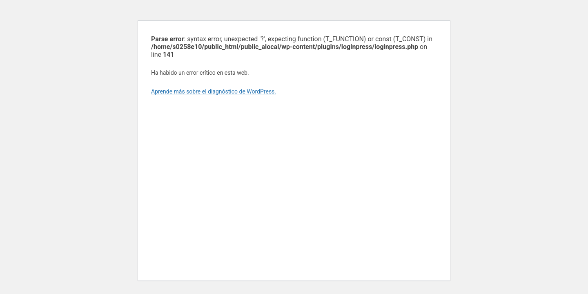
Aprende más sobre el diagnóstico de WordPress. (213, 91)
